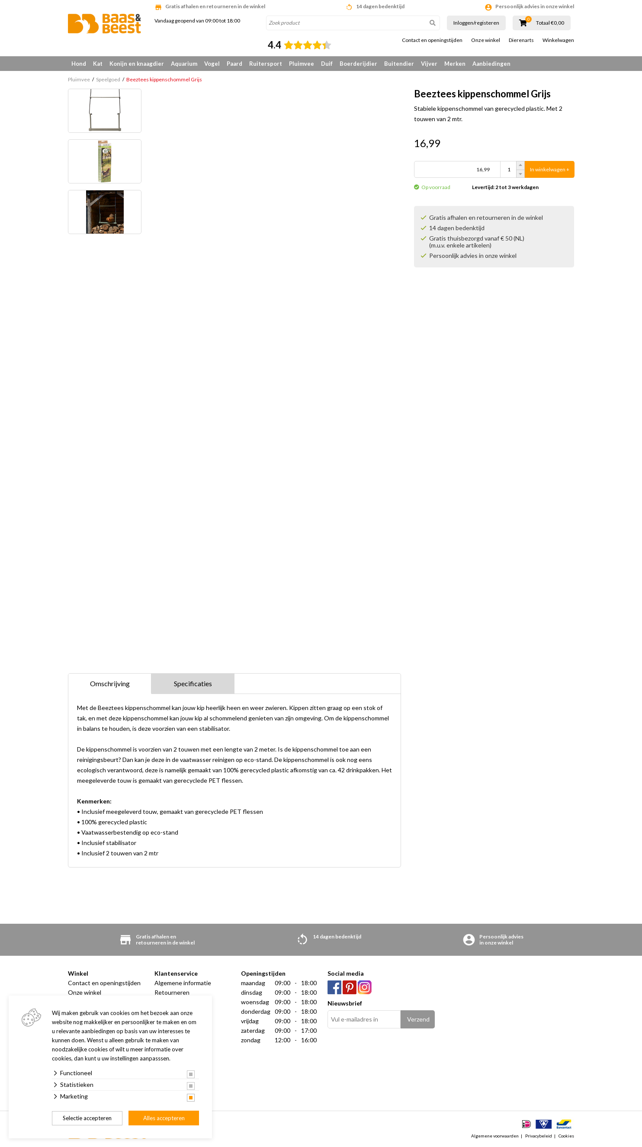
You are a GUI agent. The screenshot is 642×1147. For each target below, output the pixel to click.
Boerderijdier (358, 63)
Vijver (429, 63)
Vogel (212, 63)
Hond (78, 63)
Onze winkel (485, 40)
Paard (234, 63)
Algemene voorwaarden (495, 1135)
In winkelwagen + (549, 169)
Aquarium (184, 63)
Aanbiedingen (491, 63)
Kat (98, 63)
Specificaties (193, 683)
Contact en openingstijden (432, 40)
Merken (454, 63)
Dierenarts (521, 40)
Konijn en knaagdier (136, 63)
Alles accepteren (164, 1118)
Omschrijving (110, 683)
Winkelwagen (558, 40)
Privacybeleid (538, 1135)
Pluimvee (301, 63)
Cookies (566, 1135)
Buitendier (399, 63)
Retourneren (171, 992)
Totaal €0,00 (550, 23)
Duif (327, 63)
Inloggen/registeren (476, 22)
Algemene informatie (182, 982)
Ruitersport (265, 63)
